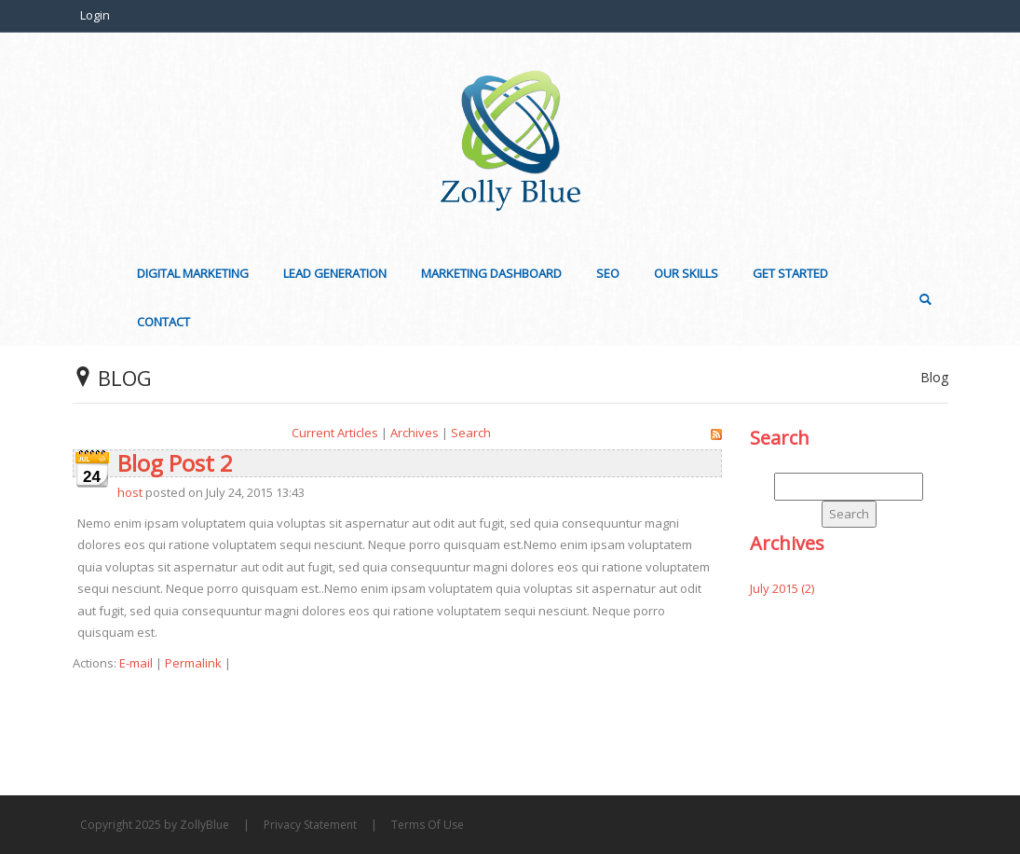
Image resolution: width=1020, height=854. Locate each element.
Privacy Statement (310, 825)
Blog (934, 377)
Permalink (193, 662)
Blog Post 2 (175, 463)
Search (471, 432)
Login (95, 15)
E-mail (136, 662)
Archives (414, 432)
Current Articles (335, 432)
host (130, 492)
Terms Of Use (427, 825)
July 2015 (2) (782, 588)
